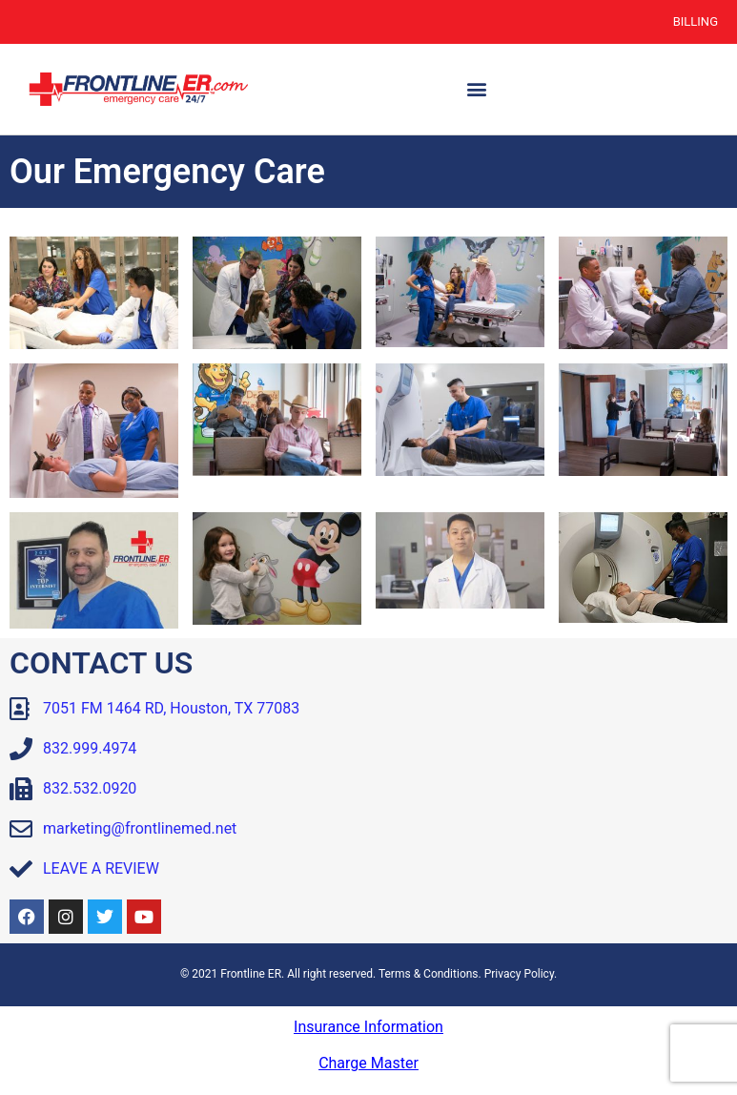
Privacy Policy (519, 974)
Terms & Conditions (429, 974)
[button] (476, 89)
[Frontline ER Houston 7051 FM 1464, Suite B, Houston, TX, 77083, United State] (553, 791)
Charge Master (368, 1063)
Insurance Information (368, 1027)
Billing (695, 21)
